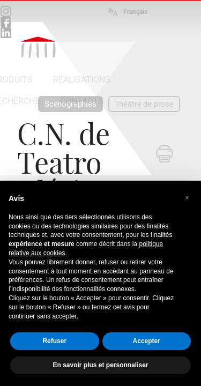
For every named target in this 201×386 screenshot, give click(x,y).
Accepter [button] (146, 341)
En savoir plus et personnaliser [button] (100, 365)
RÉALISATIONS (81, 80)
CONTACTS (81, 101)
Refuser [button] (54, 341)
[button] (187, 197)
